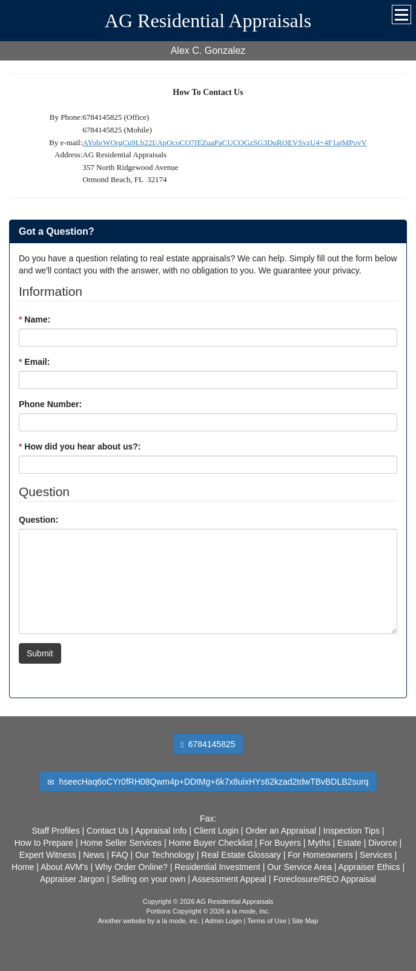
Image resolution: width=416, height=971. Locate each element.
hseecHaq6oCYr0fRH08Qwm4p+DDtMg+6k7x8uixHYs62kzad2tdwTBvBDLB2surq (207, 782)
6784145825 (208, 744)
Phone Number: (50, 404)
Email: (34, 362)
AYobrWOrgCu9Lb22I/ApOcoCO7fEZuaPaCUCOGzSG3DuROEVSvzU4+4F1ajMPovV (224, 142)
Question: (38, 520)
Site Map (305, 920)
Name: (34, 319)
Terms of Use (266, 920)
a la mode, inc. (178, 920)
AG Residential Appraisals (208, 20)
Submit (40, 653)
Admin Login (223, 920)
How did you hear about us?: (79, 446)
